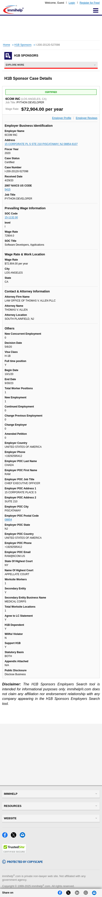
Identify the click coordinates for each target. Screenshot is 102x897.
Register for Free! (90, 2)
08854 (8, 519)
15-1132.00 (11, 217)
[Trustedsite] (14, 852)
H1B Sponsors (22, 44)
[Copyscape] (22, 862)
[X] (15, 836)
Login (72, 2)
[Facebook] (6, 836)
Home (6, 44)
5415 (8, 189)
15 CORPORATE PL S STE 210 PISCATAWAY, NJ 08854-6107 (41, 144)
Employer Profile (61, 118)
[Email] (24, 836)
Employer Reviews (86, 118)
